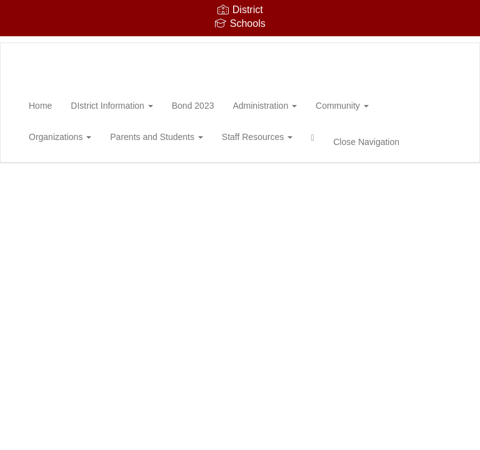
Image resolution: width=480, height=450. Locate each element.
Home (40, 106)
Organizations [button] (60, 137)
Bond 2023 (193, 106)
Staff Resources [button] (257, 137)
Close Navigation (366, 142)
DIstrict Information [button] (111, 106)
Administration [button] (264, 106)
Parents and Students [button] (156, 137)
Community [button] (342, 106)
